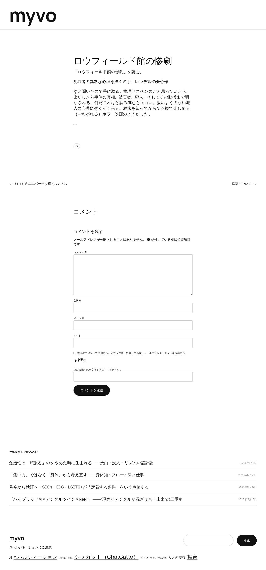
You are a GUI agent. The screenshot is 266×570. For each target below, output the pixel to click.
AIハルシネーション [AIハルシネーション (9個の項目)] (35, 557)
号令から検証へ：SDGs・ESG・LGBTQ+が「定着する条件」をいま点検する (79, 487)
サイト (77, 335)
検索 (246, 540)
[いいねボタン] (75, 124)
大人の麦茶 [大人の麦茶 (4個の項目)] (176, 557)
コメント (80, 252)
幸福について (241, 183)
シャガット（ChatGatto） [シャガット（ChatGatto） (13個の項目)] (106, 556)
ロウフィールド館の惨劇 (100, 72)
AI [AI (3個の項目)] (10, 557)
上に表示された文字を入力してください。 (98, 369)
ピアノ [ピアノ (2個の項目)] (144, 557)
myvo (33, 14)
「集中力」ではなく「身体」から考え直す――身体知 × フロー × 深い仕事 (76, 475)
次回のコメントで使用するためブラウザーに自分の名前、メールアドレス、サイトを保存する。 (132, 353)
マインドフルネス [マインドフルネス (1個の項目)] (158, 558)
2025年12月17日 (248, 487)
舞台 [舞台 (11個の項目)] (192, 556)
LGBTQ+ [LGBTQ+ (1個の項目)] (62, 558)
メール (79, 318)
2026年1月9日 (249, 462)
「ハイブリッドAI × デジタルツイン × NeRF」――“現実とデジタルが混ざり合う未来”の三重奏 (95, 499)
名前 (78, 300)
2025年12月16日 (247, 499)
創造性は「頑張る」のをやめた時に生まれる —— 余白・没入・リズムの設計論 (81, 463)
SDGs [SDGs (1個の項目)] (70, 558)
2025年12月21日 (247, 475)
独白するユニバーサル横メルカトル (41, 183)
